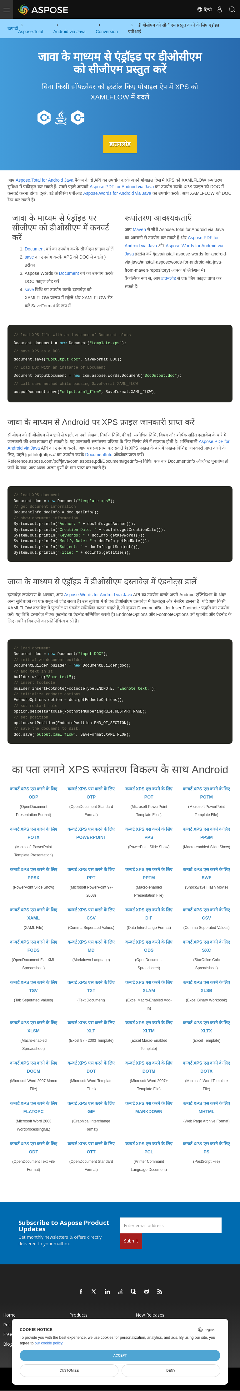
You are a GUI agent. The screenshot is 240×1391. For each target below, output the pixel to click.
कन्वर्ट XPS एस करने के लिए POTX (33, 833)
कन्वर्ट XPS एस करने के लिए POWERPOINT (91, 833)
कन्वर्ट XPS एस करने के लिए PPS (148, 833)
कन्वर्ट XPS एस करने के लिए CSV (91, 913)
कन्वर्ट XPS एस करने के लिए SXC (206, 946)
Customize (69, 1370)
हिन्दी (204, 9)
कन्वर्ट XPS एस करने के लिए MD (91, 946)
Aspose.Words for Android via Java (117, 193)
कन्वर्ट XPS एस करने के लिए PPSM (206, 833)
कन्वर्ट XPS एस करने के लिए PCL (148, 1147)
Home (9, 1315)
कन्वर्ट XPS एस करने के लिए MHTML (206, 1107)
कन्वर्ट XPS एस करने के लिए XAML (33, 913)
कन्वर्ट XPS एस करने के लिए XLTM (148, 1026)
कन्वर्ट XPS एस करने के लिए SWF (206, 873)
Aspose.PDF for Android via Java (122, 186)
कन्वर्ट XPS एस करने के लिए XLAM (148, 986)
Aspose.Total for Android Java (44, 180)
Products (78, 1315)
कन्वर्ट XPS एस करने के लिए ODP (33, 792)
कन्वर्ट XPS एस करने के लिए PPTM (148, 873)
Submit (131, 1241)
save (29, 256)
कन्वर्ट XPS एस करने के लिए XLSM (33, 1026)
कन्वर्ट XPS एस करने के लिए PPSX (33, 873)
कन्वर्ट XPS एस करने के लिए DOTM (148, 1067)
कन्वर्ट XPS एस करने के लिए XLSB (206, 986)
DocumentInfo (98, 454)
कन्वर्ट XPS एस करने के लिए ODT (33, 1147)
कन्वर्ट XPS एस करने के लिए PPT (91, 873)
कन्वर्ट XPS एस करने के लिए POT (148, 792)
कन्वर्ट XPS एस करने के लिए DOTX (206, 1067)
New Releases (150, 1315)
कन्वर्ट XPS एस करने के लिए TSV (33, 986)
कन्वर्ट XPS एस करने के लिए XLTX (206, 1026)
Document (35, 248)
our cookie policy (48, 1343)
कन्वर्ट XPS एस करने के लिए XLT (91, 1026)
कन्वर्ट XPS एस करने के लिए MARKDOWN (148, 1107)
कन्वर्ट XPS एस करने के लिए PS (206, 1147)
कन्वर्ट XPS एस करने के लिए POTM (206, 792)
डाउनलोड (120, 143)
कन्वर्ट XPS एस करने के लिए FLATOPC (33, 1107)
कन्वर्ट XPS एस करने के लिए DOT (91, 1067)
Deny (170, 1370)
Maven (139, 229)
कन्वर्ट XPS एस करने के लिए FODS (33, 946)
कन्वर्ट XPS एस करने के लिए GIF (91, 1107)
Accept (120, 1355)
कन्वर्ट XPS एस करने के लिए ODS (148, 946)
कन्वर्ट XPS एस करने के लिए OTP (91, 792)
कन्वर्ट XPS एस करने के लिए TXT (91, 986)
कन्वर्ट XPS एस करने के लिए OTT (91, 1147)
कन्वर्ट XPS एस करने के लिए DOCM (33, 1067)
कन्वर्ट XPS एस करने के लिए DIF (148, 913)
